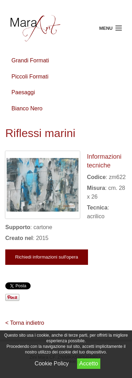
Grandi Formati (30, 60)
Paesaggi (23, 92)
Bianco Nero (27, 108)
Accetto (88, 363)
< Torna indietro (24, 323)
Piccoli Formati (30, 77)
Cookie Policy (51, 363)
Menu (106, 28)
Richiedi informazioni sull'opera (46, 257)
